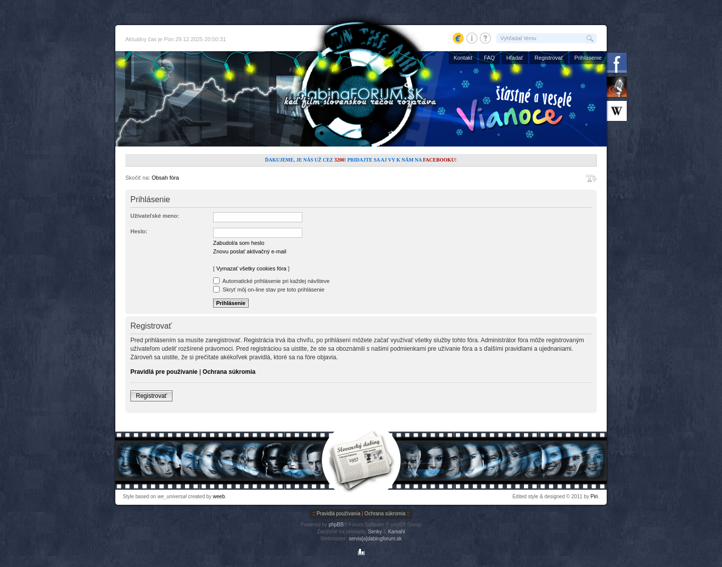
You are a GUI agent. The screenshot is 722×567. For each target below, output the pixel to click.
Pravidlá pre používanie (164, 371)
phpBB (335, 524)
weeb (219, 496)
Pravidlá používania (338, 513)
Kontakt (463, 58)
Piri (594, 496)
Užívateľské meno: (154, 216)
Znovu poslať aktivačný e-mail (249, 251)
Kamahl (396, 531)
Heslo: (138, 231)
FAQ (489, 58)
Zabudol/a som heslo (238, 243)
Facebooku (439, 160)
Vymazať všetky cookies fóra (251, 268)
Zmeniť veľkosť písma (591, 178)
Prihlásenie (588, 58)
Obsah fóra (164, 178)
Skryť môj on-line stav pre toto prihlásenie (268, 290)
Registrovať (548, 58)
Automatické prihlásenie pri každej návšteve (271, 281)
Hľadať (514, 58)
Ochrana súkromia (229, 371)
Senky (375, 531)
